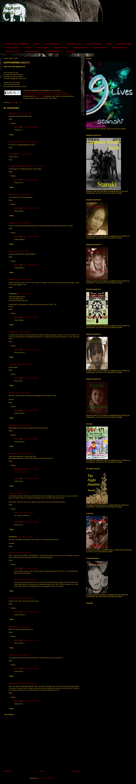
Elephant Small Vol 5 (13, 51)
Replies (13, 123)
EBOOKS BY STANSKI (124, 44)
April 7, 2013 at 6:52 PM (22, 223)
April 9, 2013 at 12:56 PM (21, 655)
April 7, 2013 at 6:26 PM (30, 180)
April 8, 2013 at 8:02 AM (22, 552)
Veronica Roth (13, 598)
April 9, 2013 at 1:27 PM (30, 640)
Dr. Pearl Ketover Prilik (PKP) (18, 166)
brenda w (12, 425)
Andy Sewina (13, 453)
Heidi (10, 655)
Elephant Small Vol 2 (80, 47)
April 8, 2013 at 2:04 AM (22, 393)
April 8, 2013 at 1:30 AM (24, 364)
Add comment (9, 714)
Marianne (12, 279)
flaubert (11, 393)
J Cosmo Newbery (15, 142)
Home (41, 771)
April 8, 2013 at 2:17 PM (30, 612)
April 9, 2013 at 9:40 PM (29, 683)
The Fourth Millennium (52, 44)
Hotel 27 (36, 44)
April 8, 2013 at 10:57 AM (26, 598)
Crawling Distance (12, 47)
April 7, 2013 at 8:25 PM (23, 279)
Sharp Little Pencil (15, 683)
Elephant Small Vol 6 (32, 51)
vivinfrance (12, 113)
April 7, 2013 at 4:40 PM (25, 154)
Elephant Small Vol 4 (119, 47)
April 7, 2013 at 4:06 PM (30, 127)
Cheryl (11, 626)
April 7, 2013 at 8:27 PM (30, 265)
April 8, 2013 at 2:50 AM (23, 425)
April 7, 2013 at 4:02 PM (24, 113)
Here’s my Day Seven (21, 472)
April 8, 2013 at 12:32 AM (31, 349)
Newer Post (7, 771)
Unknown (12, 194)
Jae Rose (12, 332)
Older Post (75, 771)
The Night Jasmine (42, 47)
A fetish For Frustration (73, 44)
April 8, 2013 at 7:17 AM (20, 493)
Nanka (11, 251)
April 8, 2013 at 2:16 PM (30, 568)
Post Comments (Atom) (45, 778)
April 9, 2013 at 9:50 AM (21, 626)
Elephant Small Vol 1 (61, 47)
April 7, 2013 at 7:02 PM (21, 251)
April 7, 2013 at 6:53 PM (30, 236)
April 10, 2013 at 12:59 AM (31, 701)
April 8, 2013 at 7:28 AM (25, 512)
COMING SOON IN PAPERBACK (17, 44)
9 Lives (109, 44)
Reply (10, 119)
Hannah (11, 552)
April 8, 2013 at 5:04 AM (30, 478)
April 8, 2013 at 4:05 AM (31, 469)
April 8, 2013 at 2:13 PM (30, 522)
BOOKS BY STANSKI (94, 44)
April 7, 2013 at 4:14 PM (29, 142)
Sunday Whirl (39, 96)
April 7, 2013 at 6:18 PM (23, 194)
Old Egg (11, 223)
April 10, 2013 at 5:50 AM (28, 579)
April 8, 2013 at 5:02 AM (30, 378)
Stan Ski (17, 127)
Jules (10, 493)
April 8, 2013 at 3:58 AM (25, 453)
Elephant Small (11, 10)
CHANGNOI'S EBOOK (52, 51)
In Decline (27, 47)
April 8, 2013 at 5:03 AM (30, 410)
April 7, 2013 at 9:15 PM (23, 332)
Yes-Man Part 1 (70, 51)
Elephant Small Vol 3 (100, 47)
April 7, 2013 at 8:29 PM (30, 317)
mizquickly (12, 364)
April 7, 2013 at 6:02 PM (36, 166)
